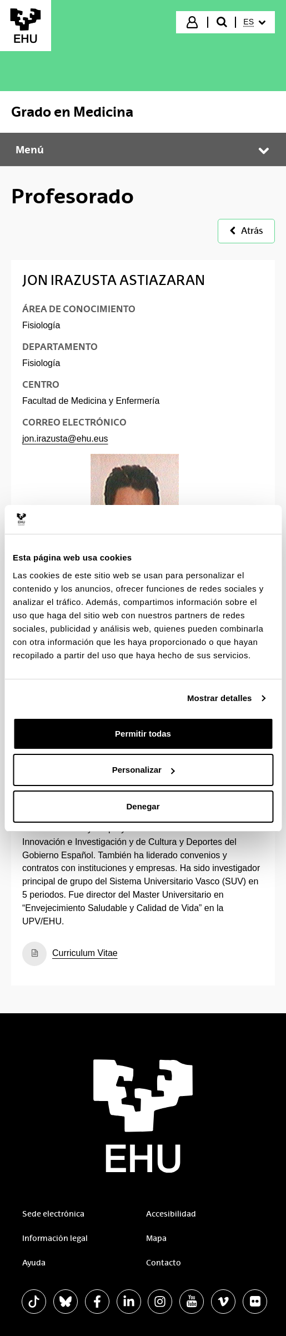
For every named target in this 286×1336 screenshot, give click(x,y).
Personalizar (143, 769)
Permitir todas (143, 733)
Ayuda (34, 1262)
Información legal (55, 1238)
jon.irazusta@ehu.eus (65, 438)
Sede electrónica (53, 1213)
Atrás (246, 231)
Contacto (163, 1262)
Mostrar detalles (219, 698)
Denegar (142, 806)
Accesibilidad (171, 1213)
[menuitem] (254, 22)
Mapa (156, 1238)
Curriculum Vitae (85, 953)
